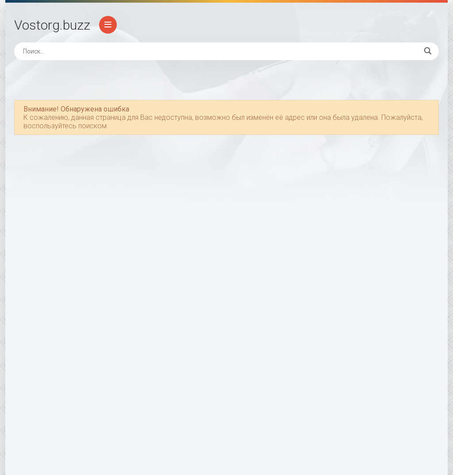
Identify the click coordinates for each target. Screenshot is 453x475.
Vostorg (52, 25)
